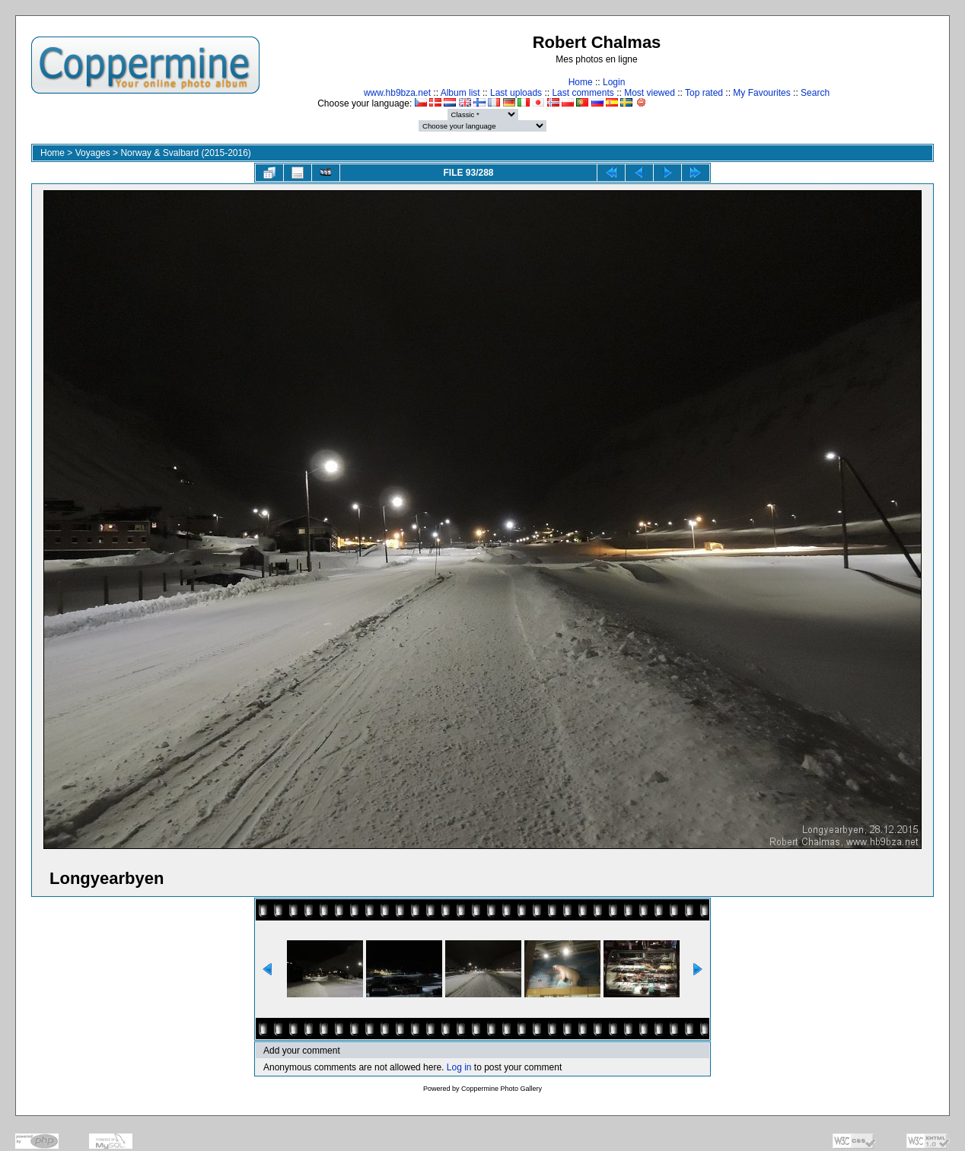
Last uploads (516, 92)
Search (815, 92)
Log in (459, 1067)
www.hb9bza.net (397, 92)
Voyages (92, 153)
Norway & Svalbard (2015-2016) (185, 153)
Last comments (582, 92)
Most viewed (649, 92)
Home (580, 82)
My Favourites (761, 92)
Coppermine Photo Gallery (501, 1088)
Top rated (704, 92)
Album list (460, 92)
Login (614, 82)
